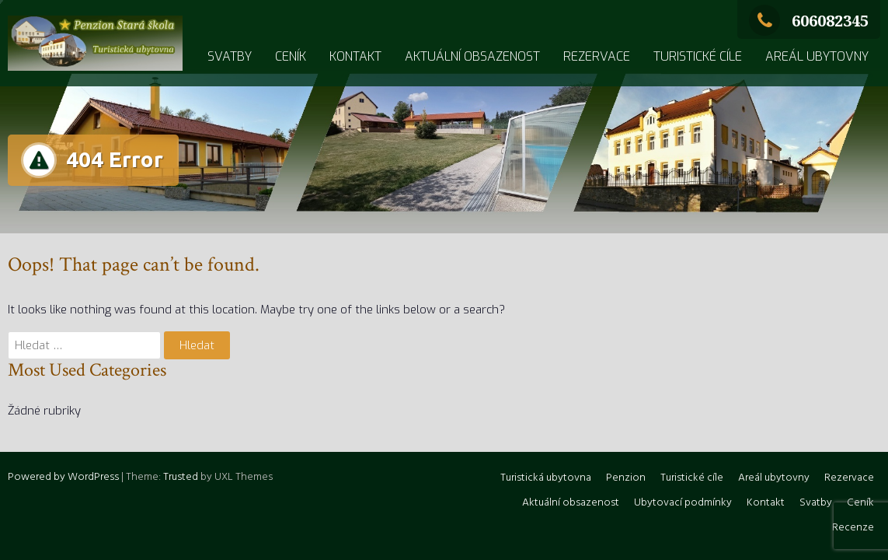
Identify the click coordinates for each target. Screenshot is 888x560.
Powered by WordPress (63, 477)
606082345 (809, 20)
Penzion (626, 478)
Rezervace (596, 56)
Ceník (290, 56)
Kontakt (355, 56)
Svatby (229, 56)
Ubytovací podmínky (683, 503)
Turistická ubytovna (545, 478)
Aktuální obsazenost (472, 56)
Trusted (180, 477)
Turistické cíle (697, 56)
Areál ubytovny (817, 56)
